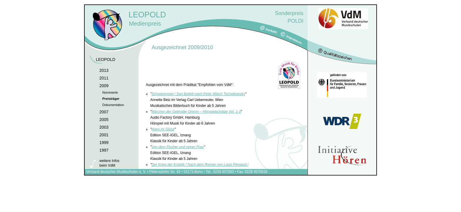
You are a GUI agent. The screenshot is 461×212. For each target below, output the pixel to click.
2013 (103, 70)
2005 (103, 119)
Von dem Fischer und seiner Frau (177, 147)
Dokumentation (113, 105)
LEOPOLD (105, 59)
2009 (103, 85)
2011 (103, 78)
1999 (103, 142)
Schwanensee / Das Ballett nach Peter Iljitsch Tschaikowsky (198, 94)
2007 (103, 112)
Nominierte (110, 92)
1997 (103, 150)
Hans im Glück (162, 129)
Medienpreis (175, 17)
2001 (103, 134)
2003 (103, 127)
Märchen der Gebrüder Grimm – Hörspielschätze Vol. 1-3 (196, 112)
